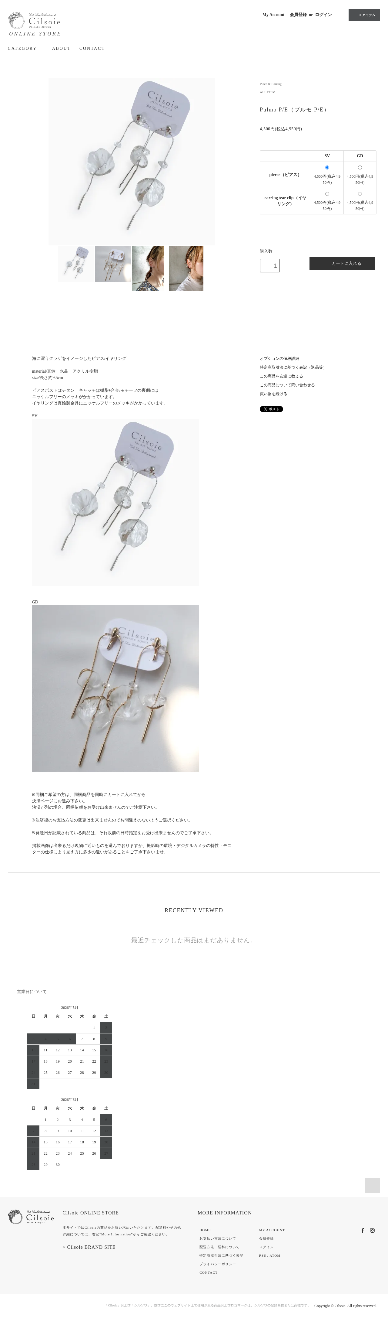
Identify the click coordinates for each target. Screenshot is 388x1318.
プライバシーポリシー (217, 1264)
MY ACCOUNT (272, 1230)
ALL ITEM (267, 92)
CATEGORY (26, 48)
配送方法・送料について (219, 1247)
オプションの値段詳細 (279, 359)
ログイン (323, 14)
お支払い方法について (217, 1238)
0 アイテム (363, 14)
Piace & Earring (271, 84)
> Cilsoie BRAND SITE (89, 1247)
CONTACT (92, 48)
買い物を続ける (273, 394)
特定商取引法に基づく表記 (221, 1255)
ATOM (275, 1255)
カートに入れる (342, 263)
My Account (274, 14)
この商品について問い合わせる (287, 385)
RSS (262, 1255)
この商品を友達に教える (281, 376)
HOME (205, 1230)
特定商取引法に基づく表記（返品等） (293, 367)
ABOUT (61, 48)
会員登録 (298, 14)
